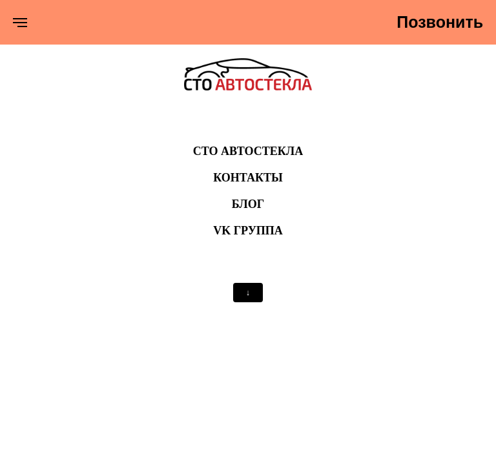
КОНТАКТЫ (247, 177)
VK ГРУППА (248, 230)
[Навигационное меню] (20, 22)
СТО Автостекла (248, 151)
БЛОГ (248, 204)
